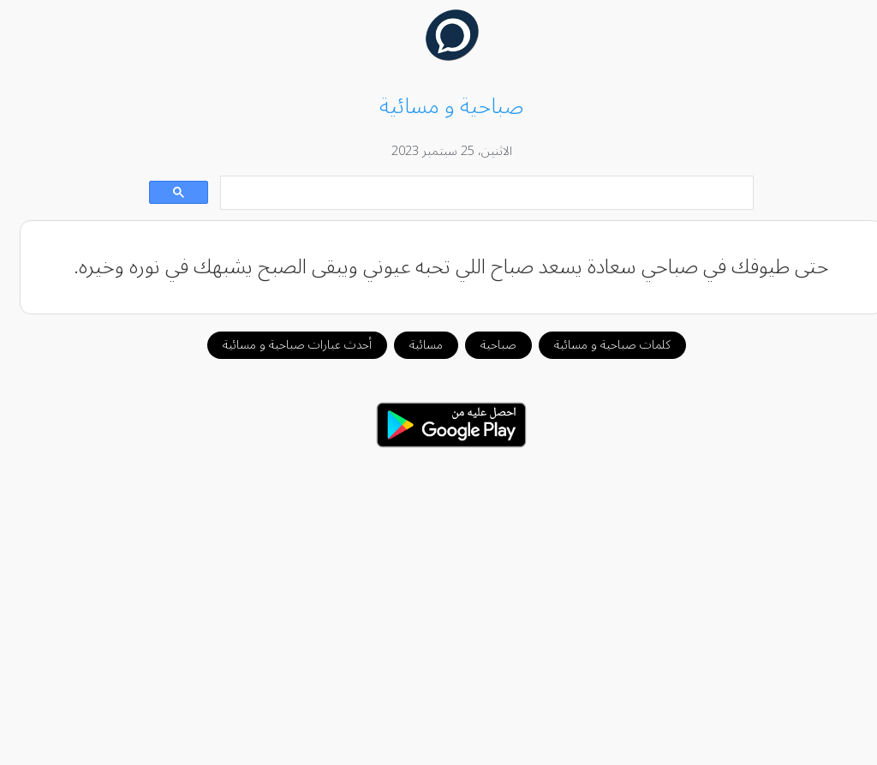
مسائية (413, 344)
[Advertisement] (439, 597)
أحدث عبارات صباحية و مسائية (284, 344)
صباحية (486, 344)
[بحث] (475, 193)
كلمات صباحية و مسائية (599, 344)
